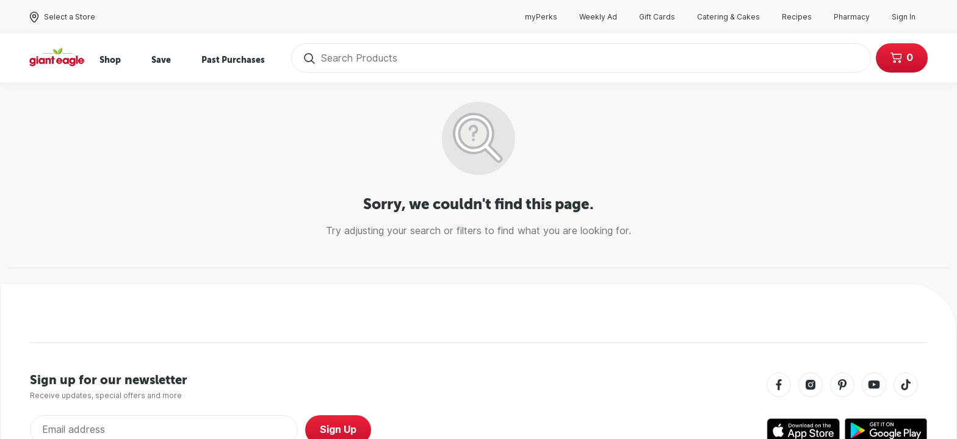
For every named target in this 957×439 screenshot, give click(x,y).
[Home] (57, 58)
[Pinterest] (842, 386)
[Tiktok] (906, 386)
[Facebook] (779, 386)
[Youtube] (874, 386)
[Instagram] (810, 386)
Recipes (803, 17)
